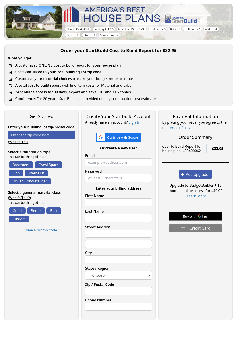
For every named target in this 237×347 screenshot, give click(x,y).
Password (93, 171)
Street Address (98, 227)
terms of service (182, 127)
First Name (94, 195)
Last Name (94, 211)
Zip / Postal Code (99, 284)
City (88, 252)
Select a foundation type (29, 151)
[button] (118, 137)
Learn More (196, 196)
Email (90, 155)
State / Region (97, 268)
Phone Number (98, 300)
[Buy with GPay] (195, 216)
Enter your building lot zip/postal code (41, 127)
